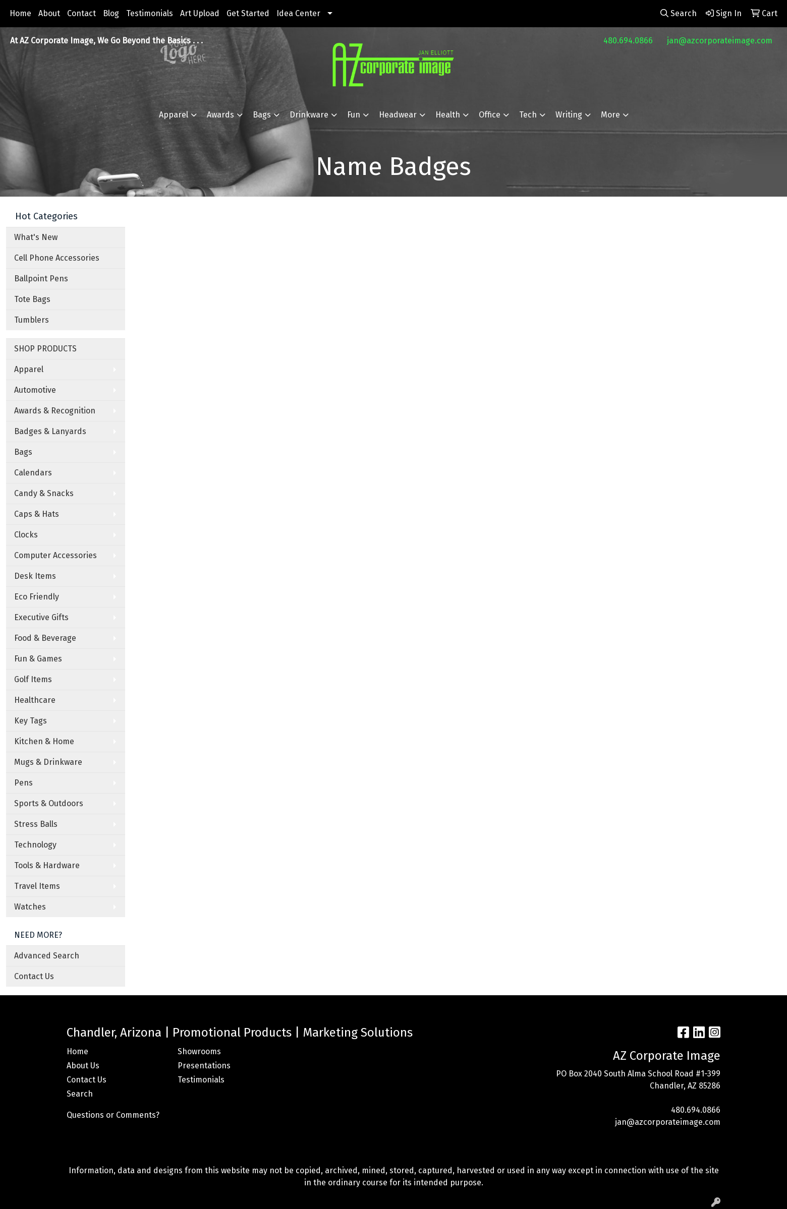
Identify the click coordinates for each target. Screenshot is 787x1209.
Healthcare (34, 700)
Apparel (28, 369)
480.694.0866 (628, 40)
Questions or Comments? (113, 1115)
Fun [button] (353, 114)
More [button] (610, 114)
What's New (36, 237)
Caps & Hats (36, 514)
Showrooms (199, 1051)
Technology (35, 845)
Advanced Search (46, 955)
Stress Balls (36, 824)
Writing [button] (568, 114)
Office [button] (489, 114)
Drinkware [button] (309, 114)
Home (20, 13)
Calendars (33, 472)
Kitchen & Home (44, 741)
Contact (81, 13)
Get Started (248, 13)
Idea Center (298, 13)
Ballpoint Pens (41, 278)
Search (80, 1094)
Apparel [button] (173, 114)
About (49, 13)
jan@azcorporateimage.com (719, 40)
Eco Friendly (36, 596)
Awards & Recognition (54, 410)
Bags (23, 452)
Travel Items (37, 886)
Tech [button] (528, 114)
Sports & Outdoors (48, 803)
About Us (83, 1065)
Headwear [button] (398, 114)
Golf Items (33, 679)
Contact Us (34, 976)
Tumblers (31, 320)
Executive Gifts (41, 617)
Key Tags (30, 721)
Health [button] (447, 114)
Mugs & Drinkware (48, 762)
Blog (111, 13)
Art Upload (199, 13)
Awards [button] (220, 114)
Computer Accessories (55, 555)
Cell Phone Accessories (56, 258)
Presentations (204, 1065)
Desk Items (35, 576)
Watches (30, 907)
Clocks (26, 534)
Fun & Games (38, 658)
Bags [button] (262, 114)
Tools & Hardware (47, 865)
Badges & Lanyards (50, 431)
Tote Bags (32, 299)
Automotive (35, 390)
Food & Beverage (45, 638)
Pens (23, 783)
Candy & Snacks (44, 493)
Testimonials (149, 13)
